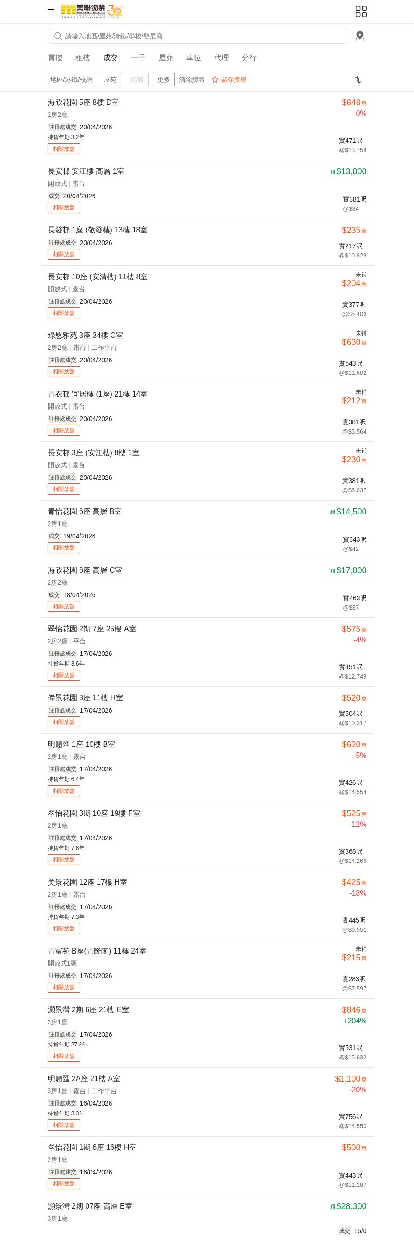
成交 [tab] (110, 57)
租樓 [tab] (82, 57)
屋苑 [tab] (166, 57)
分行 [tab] (249, 57)
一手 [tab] (138, 57)
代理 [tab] (221, 57)
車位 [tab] (193, 57)
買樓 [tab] (55, 57)
